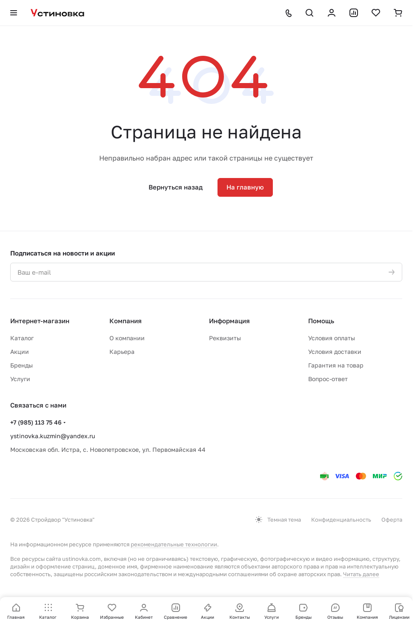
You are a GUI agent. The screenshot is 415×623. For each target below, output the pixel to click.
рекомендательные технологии (174, 544)
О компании (127, 338)
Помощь (321, 320)
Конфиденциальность (341, 519)
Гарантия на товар (335, 365)
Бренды (21, 365)
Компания (125, 320)
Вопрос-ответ (328, 378)
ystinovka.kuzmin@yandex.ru (52, 435)
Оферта (391, 519)
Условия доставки (334, 351)
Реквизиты (225, 338)
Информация (229, 320)
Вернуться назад (176, 187)
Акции (19, 351)
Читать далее (361, 574)
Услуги (20, 378)
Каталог (22, 338)
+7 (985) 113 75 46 (36, 422)
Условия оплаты (331, 338)
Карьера (122, 351)
